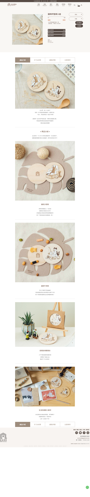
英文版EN (79, 443)
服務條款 (72, 443)
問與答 (87, 429)
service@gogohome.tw (83, 438)
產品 (81, 429)
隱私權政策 (75, 443)
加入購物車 (79, 22)
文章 (84, 429)
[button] (81, 5)
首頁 (74, 429)
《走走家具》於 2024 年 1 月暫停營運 (45, 1)
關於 (78, 429)
